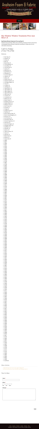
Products (18, 425)
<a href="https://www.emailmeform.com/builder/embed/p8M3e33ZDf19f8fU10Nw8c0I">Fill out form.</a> (19, 394)
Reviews (25, 425)
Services (13, 425)
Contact (21, 425)
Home (10, 425)
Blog (29, 425)
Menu (19, 21)
